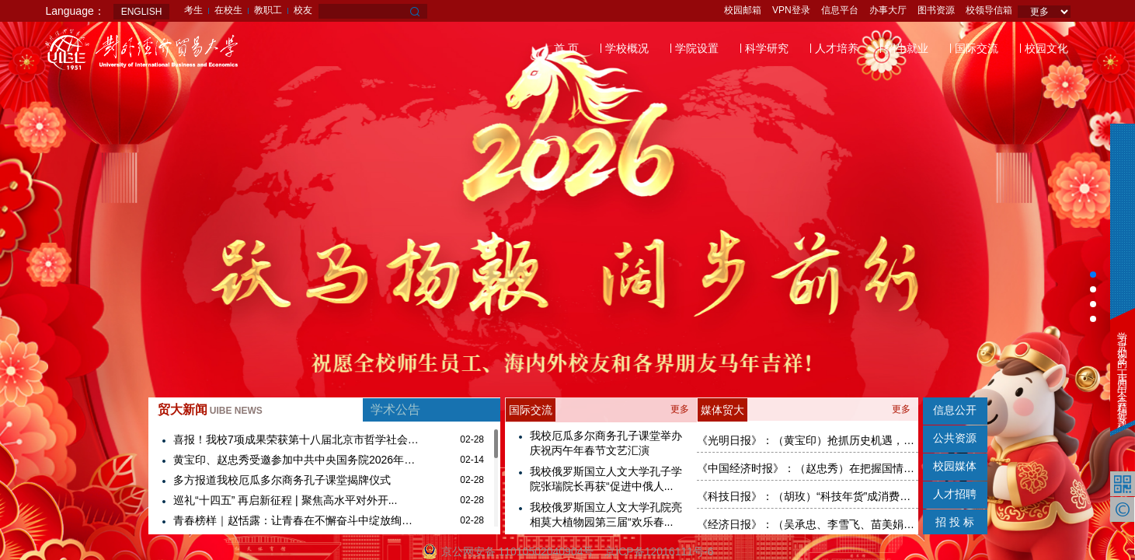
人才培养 (836, 48)
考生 (193, 10)
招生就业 (906, 48)
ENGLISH (141, 11)
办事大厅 (888, 10)
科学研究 (767, 48)
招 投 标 (954, 522)
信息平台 (839, 10)
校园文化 (1046, 48)
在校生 (228, 10)
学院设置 (697, 48)
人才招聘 (955, 494)
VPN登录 (791, 10)
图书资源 (936, 10)
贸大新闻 (210, 409)
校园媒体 (955, 466)
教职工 (268, 10)
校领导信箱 (989, 10)
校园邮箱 (742, 10)
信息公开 (955, 410)
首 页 (566, 48)
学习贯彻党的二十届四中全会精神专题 (1122, 370)
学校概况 (627, 48)
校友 (303, 10)
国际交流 (976, 48)
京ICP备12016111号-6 (658, 551)
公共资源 (955, 438)
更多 (679, 409)
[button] (1093, 274)
